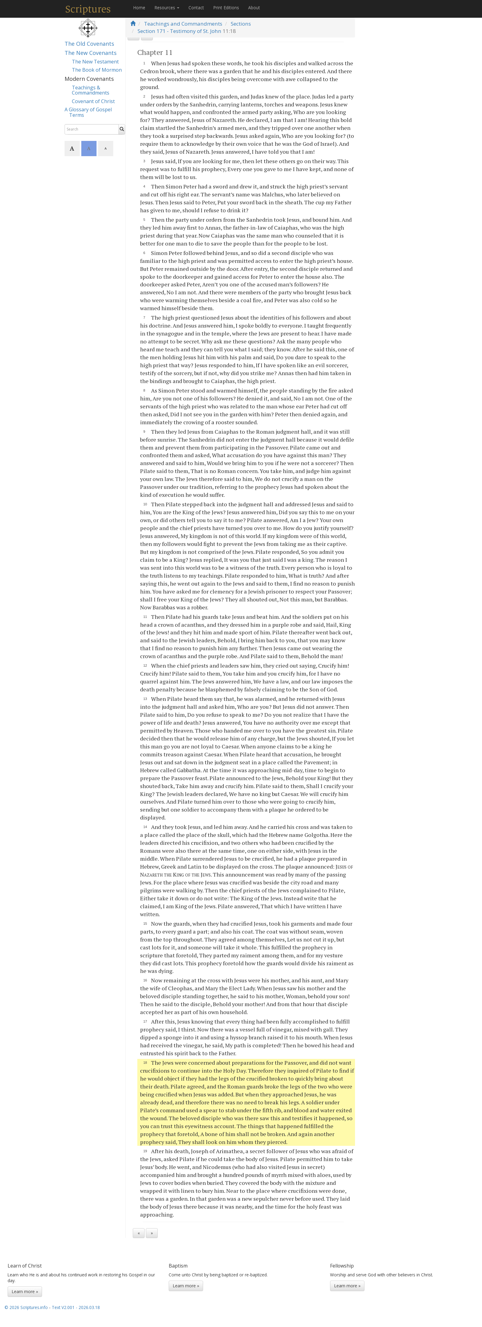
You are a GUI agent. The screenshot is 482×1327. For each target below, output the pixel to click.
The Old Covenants (89, 43)
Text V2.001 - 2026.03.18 (76, 1315)
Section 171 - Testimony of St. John (179, 30)
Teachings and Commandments (183, 23)
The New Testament (95, 61)
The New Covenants (91, 52)
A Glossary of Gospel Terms (88, 112)
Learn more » (25, 1299)
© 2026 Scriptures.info (26, 1315)
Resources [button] (166, 7)
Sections (241, 23)
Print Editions (226, 7)
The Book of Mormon (97, 69)
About (254, 7)
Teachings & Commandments (90, 90)
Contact (196, 7)
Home (139, 7)
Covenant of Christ (93, 101)
